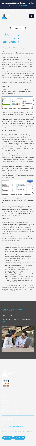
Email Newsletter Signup (10, 411)
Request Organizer (9, 10)
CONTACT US (6, 321)
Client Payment (27, 10)
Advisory (5, 402)
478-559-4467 (19, 438)
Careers (4, 409)
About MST (5, 406)
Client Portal (19, 10)
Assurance (5, 400)
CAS (3, 395)
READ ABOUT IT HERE (18, 5)
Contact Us (7, 438)
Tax (3, 397)
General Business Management (18, 48)
